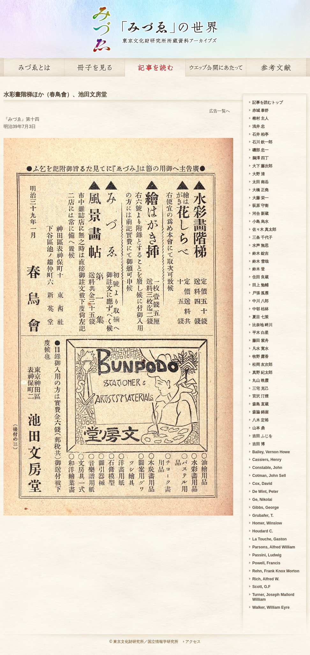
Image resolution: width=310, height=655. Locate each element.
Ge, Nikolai (262, 499)
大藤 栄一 (260, 198)
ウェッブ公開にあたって (215, 67)
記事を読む (155, 67)
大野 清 (258, 174)
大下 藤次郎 (262, 166)
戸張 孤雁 (260, 293)
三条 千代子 (262, 237)
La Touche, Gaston (269, 539)
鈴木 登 (258, 269)
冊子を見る (94, 67)
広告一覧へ (219, 111)
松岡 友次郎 (262, 364)
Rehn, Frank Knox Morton (275, 571)
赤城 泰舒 (260, 110)
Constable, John (267, 467)
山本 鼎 (258, 428)
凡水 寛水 (260, 348)
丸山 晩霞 (260, 380)
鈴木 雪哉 (260, 261)
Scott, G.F (261, 586)
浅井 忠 (258, 126)
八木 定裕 (260, 420)
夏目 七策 (260, 317)
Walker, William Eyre (271, 607)
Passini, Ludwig (266, 555)
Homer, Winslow (267, 523)
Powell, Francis (266, 563)
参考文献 (276, 67)
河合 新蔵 (260, 213)
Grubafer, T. (262, 515)
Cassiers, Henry (266, 459)
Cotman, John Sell (269, 475)
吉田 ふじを (262, 436)
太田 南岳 (260, 182)
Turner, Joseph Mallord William (273, 597)
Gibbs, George (265, 507)
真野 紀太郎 (262, 372)
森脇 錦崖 (260, 412)
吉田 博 (258, 444)
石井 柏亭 (260, 134)
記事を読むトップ (267, 102)
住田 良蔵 (260, 277)
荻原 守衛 (260, 205)
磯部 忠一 (260, 150)
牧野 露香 (260, 356)
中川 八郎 (260, 301)
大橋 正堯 (260, 190)
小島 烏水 (260, 221)
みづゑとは (34, 67)
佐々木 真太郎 (264, 229)
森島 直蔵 (260, 404)
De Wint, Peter (265, 491)
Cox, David (262, 483)
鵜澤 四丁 (260, 158)
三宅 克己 (260, 388)
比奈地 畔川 (262, 325)
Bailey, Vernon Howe (271, 452)
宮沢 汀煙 (260, 396)
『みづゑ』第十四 (21, 119)
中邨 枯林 (260, 309)
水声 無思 (260, 245)
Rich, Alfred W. (265, 579)
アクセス (193, 641)
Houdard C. (262, 531)
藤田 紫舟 (260, 340)
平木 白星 (260, 332)
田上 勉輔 (260, 285)
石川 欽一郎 (262, 142)
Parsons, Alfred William (273, 547)
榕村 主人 (260, 118)
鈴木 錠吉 (260, 253)
